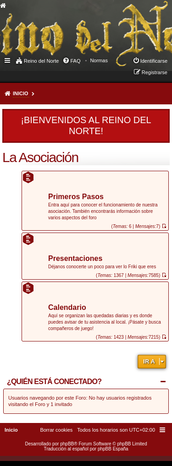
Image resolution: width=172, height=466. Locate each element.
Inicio (20, 93)
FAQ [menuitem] (75, 61)
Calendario (67, 307)
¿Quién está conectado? (54, 381)
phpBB (67, 443)
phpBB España (113, 448)
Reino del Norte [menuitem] (41, 61)
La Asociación (40, 157)
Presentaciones (75, 258)
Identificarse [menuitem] (153, 61)
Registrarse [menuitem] (154, 72)
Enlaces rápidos (8, 60)
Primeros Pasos (76, 197)
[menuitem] (99, 60)
